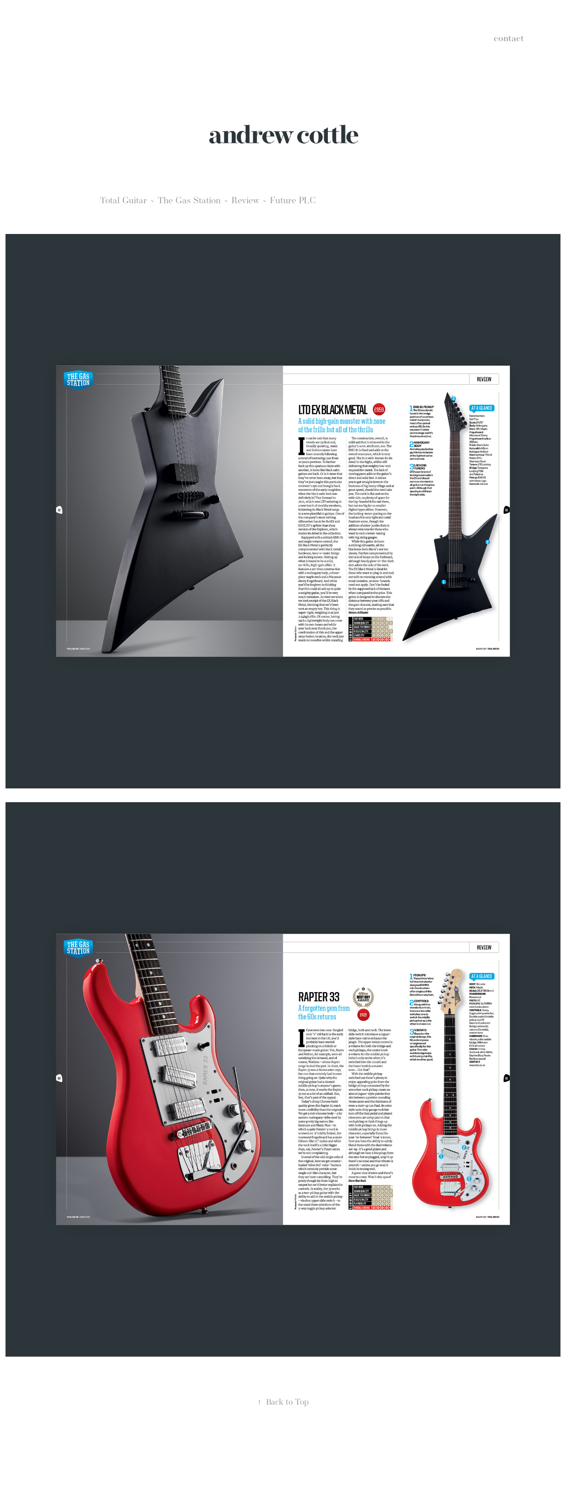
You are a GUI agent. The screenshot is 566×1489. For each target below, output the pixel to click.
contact (509, 38)
